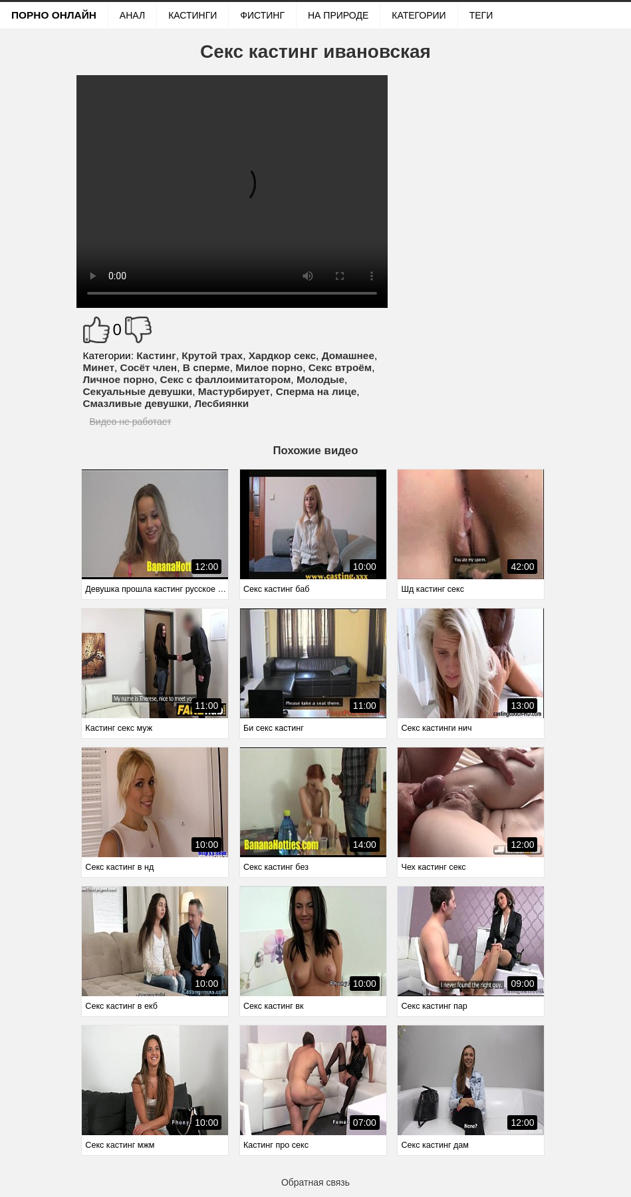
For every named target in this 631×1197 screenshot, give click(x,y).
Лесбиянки (221, 403)
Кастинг (156, 355)
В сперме (206, 367)
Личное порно (119, 379)
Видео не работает (131, 421)
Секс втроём (340, 367)
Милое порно (269, 367)
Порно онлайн (53, 15)
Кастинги (192, 15)
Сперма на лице (316, 391)
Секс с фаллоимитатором (225, 379)
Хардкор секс (282, 355)
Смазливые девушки (136, 403)
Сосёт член (149, 367)
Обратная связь (315, 1182)
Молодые (320, 379)
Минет (98, 367)
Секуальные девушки (138, 391)
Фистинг (262, 15)
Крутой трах (212, 355)
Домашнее (348, 355)
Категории (418, 15)
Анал (132, 15)
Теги (481, 15)
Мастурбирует (234, 391)
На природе (338, 15)
